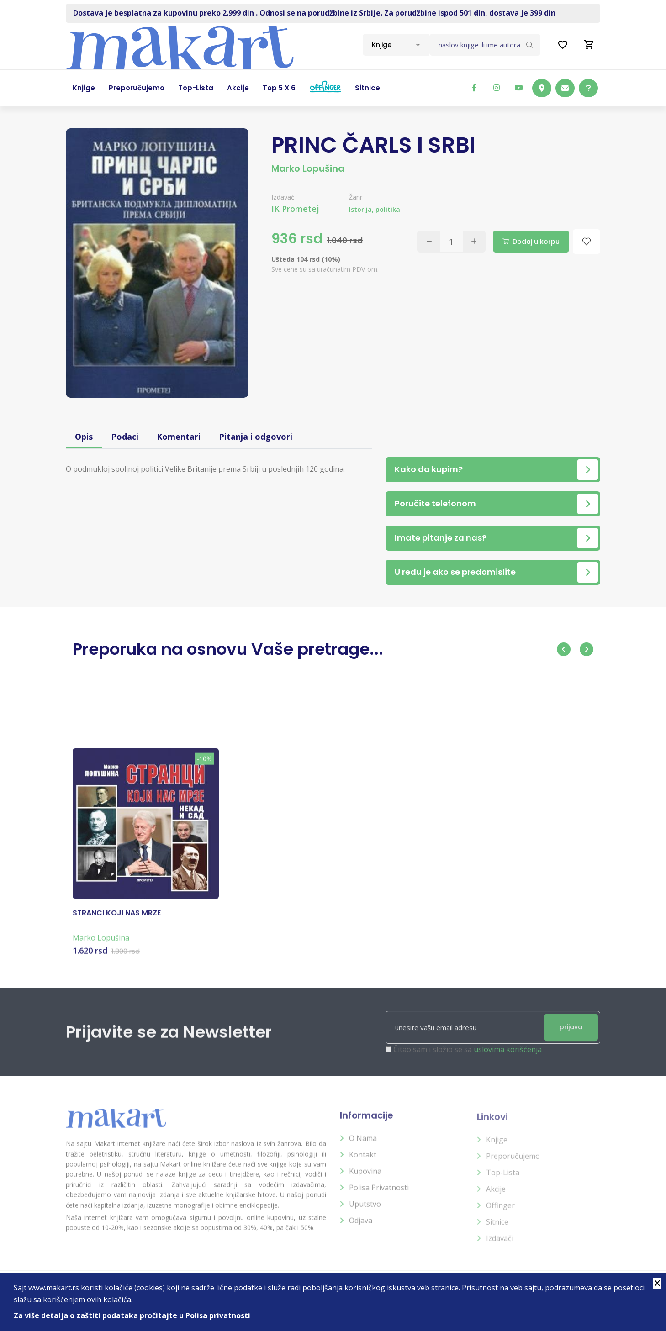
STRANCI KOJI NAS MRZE (117, 921)
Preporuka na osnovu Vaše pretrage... (228, 649)
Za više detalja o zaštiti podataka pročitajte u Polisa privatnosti (132, 1315)
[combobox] (396, 45)
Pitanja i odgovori (255, 436)
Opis (84, 436)
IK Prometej (295, 208)
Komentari (179, 436)
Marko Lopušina (307, 168)
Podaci (124, 436)
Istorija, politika (374, 209)
